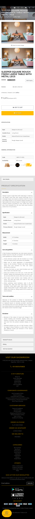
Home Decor (17, 452)
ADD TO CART (17, 107)
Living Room (8, 17)
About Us (17, 376)
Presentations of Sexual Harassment (17, 399)
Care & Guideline (17, 384)
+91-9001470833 (17, 425)
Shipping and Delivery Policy (17, 413)
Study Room (17, 458)
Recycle (17, 457)
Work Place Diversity (17, 401)
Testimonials (17, 381)
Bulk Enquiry (29, 80)
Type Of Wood (17, 416)
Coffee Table (16, 17)
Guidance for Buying (17, 417)
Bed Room (17, 449)
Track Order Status (17, 469)
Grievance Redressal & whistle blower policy (17, 398)
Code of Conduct (17, 395)
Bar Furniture (17, 447)
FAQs (17, 470)
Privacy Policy (17, 411)
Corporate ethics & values (17, 396)
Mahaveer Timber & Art (21, 512)
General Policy (17, 410)
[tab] (17, 179)
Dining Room (17, 451)
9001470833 (17, 431)
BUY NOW (17, 113)
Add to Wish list (17, 87)
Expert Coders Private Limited (24, 508)
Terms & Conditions (17, 408)
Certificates (17, 380)
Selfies (17, 92)
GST (17, 386)
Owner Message (17, 378)
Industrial (17, 454)
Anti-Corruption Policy (17, 393)
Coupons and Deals (17, 467)
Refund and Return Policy (17, 414)
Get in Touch (17, 383)
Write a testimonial (17, 466)
